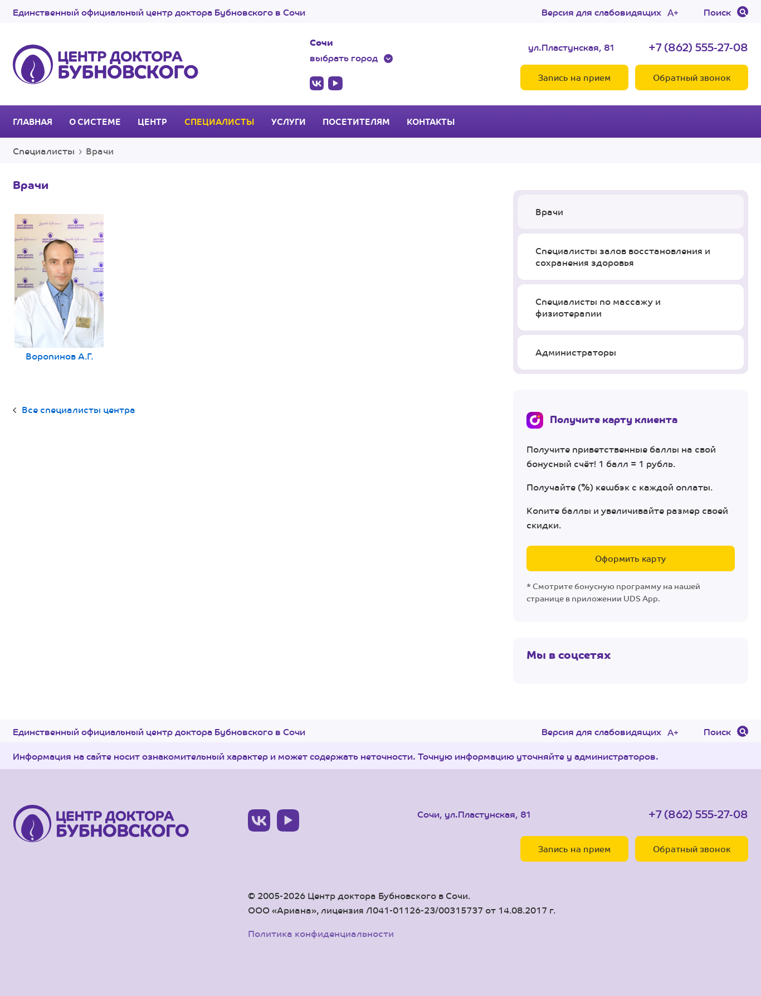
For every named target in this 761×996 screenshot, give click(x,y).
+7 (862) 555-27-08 (698, 46)
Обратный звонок (691, 77)
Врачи (549, 211)
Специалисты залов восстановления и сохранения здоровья (622, 256)
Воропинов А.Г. (59, 289)
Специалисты (219, 121)
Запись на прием (574, 77)
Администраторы (575, 352)
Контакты (431, 121)
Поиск (717, 12)
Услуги (288, 121)
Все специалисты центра (78, 409)
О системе (95, 121)
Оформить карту (630, 558)
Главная (32, 121)
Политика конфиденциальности (321, 933)
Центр (152, 121)
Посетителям (356, 121)
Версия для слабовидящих (601, 12)
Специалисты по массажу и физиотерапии (598, 307)
